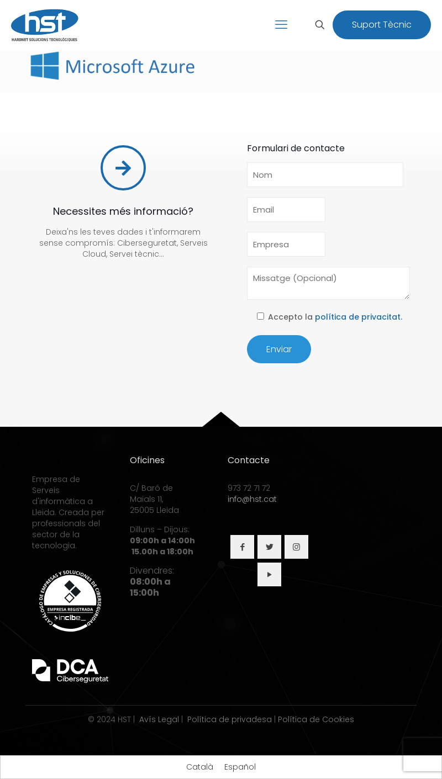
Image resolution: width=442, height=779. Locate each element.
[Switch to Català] (200, 767)
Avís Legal (159, 719)
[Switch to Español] (240, 767)
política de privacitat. (358, 316)
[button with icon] (242, 547)
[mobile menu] (281, 24)
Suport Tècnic (382, 24)
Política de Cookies (316, 719)
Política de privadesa (229, 719)
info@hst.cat (252, 499)
